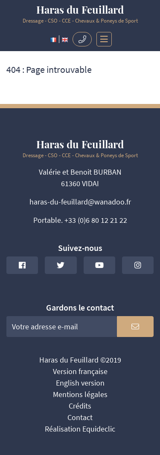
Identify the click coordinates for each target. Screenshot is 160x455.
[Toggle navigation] (102, 39)
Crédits (80, 406)
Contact (80, 417)
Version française (80, 371)
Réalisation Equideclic (80, 429)
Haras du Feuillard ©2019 (80, 360)
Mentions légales (80, 394)
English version (80, 383)
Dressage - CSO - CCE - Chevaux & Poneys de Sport (80, 14)
